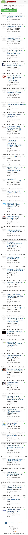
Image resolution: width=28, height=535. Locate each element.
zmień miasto (21, 6)
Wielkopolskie (6, 8)
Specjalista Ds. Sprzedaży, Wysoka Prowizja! (13, 204)
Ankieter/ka (11, 435)
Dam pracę (11, 157)
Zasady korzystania (14, 528)
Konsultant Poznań (13, 308)
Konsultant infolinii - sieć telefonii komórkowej (13, 384)
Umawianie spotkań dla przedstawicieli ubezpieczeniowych (15, 51)
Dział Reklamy (14, 529)
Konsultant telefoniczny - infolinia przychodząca (15, 370)
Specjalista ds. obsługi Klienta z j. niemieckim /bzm (14, 487)
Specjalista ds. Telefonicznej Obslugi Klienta (14, 411)
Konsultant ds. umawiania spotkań (13, 180)
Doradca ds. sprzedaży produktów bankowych (14, 91)
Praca (13, 8)
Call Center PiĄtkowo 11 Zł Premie (14, 231)
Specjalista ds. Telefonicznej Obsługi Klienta (14, 343)
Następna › (14, 523)
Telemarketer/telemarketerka (16, 104)
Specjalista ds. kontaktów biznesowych (15, 473)
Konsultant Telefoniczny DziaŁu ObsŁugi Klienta (15, 270)
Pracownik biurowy (13, 26)
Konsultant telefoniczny (14, 16)
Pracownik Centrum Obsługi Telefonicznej (14, 39)
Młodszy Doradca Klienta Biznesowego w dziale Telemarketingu (14, 397)
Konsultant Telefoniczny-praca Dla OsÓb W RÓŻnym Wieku (14, 244)
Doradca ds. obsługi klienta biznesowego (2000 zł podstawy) (14, 128)
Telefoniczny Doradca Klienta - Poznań (14, 510)
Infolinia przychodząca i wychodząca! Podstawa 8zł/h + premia (15, 319)
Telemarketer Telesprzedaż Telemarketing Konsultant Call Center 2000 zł (14, 143)
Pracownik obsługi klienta (13, 217)
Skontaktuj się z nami (14, 526)
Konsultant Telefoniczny (15, 332)
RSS (13, 531)
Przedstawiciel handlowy (12, 424)
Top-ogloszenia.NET (19, 533)
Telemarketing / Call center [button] (9, 10)
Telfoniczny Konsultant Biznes (14, 356)
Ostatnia (20, 523)
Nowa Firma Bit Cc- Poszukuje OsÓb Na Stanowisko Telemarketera (14, 78)
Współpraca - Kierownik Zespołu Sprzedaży (15, 460)
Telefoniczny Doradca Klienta (14, 115)
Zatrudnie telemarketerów (12, 498)
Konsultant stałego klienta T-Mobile (13, 258)
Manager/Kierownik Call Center (13, 192)
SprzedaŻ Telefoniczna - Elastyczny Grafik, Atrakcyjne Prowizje (14, 168)
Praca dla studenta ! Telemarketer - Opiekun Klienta (15, 296)
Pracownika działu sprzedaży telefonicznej (15, 446)
